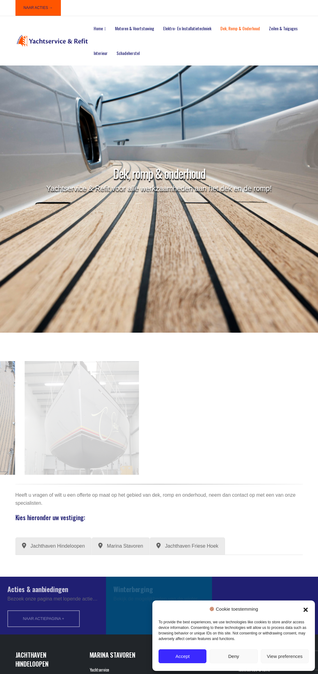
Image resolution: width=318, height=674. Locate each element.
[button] (306, 609)
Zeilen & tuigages (283, 28)
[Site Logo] (52, 41)
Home (98, 28)
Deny (233, 656)
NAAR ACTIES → (38, 8)
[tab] (53, 546)
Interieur (101, 53)
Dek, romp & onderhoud (240, 28)
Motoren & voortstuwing (134, 28)
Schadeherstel (128, 53)
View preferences (285, 656)
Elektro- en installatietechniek (187, 28)
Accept (183, 656)
